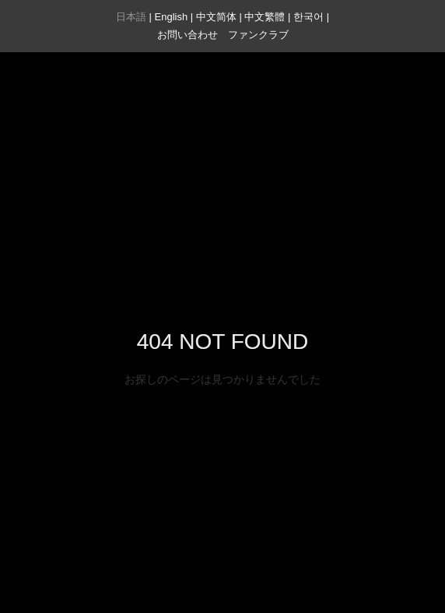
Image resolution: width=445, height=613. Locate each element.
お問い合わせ (187, 35)
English (171, 17)
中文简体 (216, 17)
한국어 (308, 17)
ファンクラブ (258, 35)
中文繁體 (264, 17)
